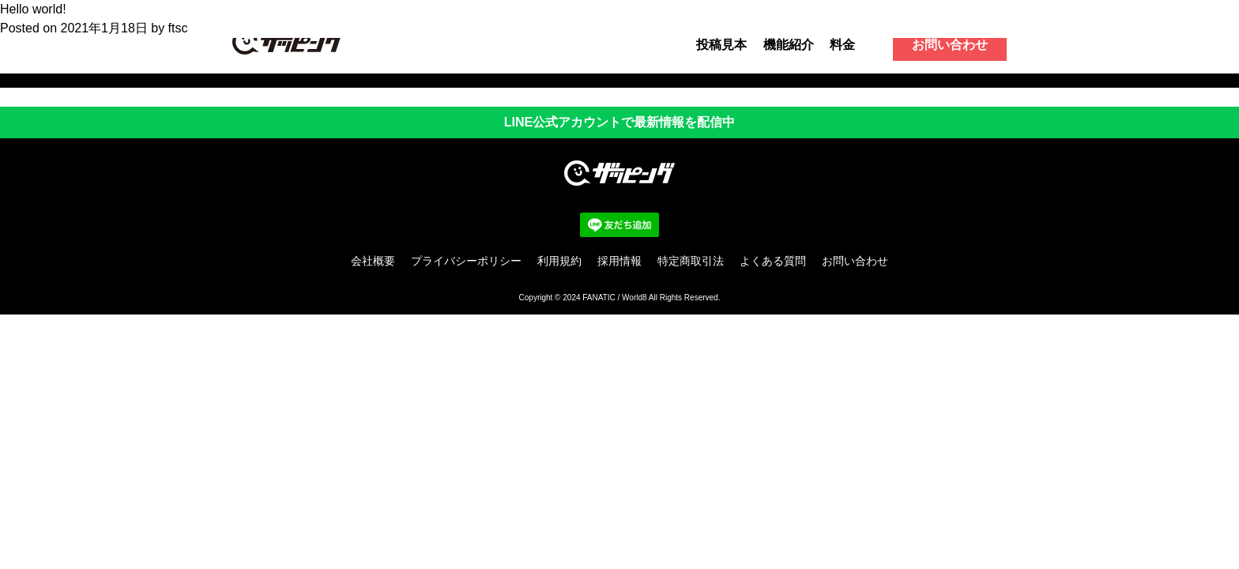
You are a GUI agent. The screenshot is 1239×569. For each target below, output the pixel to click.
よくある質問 (773, 260)
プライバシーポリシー (466, 260)
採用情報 (619, 260)
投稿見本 (721, 44)
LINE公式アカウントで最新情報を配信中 (619, 122)
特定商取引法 (690, 260)
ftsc (178, 28)
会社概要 (373, 260)
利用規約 (559, 260)
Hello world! (33, 9)
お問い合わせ (950, 44)
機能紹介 (788, 44)
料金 (842, 44)
